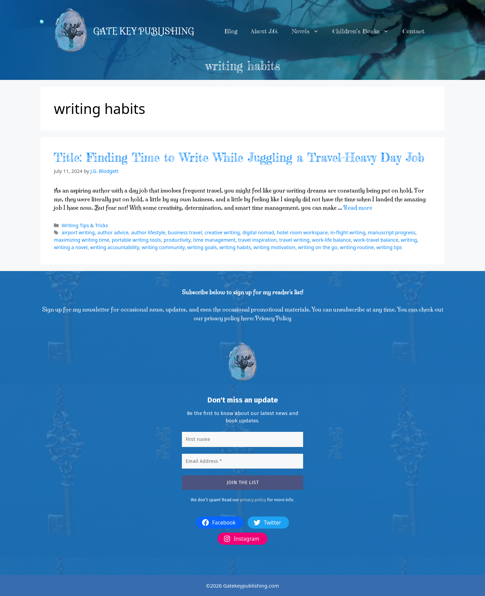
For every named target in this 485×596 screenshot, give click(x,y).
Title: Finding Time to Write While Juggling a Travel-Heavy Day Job (239, 157)
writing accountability (114, 247)
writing (409, 240)
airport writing (78, 232)
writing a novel (71, 247)
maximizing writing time (81, 240)
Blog (230, 31)
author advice (113, 232)
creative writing (222, 232)
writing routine (357, 247)
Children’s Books (364, 31)
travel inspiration (257, 240)
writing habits (235, 247)
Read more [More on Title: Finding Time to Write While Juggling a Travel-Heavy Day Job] (357, 207)
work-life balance (331, 240)
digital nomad (258, 232)
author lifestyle (148, 232)
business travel (185, 232)
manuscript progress (392, 232)
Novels (309, 31)
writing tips (389, 247)
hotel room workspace (302, 232)
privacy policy (253, 499)
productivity (177, 240)
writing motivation (274, 247)
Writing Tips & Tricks (85, 225)
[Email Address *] (242, 461)
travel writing (294, 240)
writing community (163, 247)
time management (214, 240)
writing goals (202, 247)
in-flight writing (347, 232)
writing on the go (317, 247)
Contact (413, 31)
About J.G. (264, 31)
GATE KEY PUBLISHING (143, 31)
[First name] (242, 439)
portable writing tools (136, 240)
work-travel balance (375, 240)
